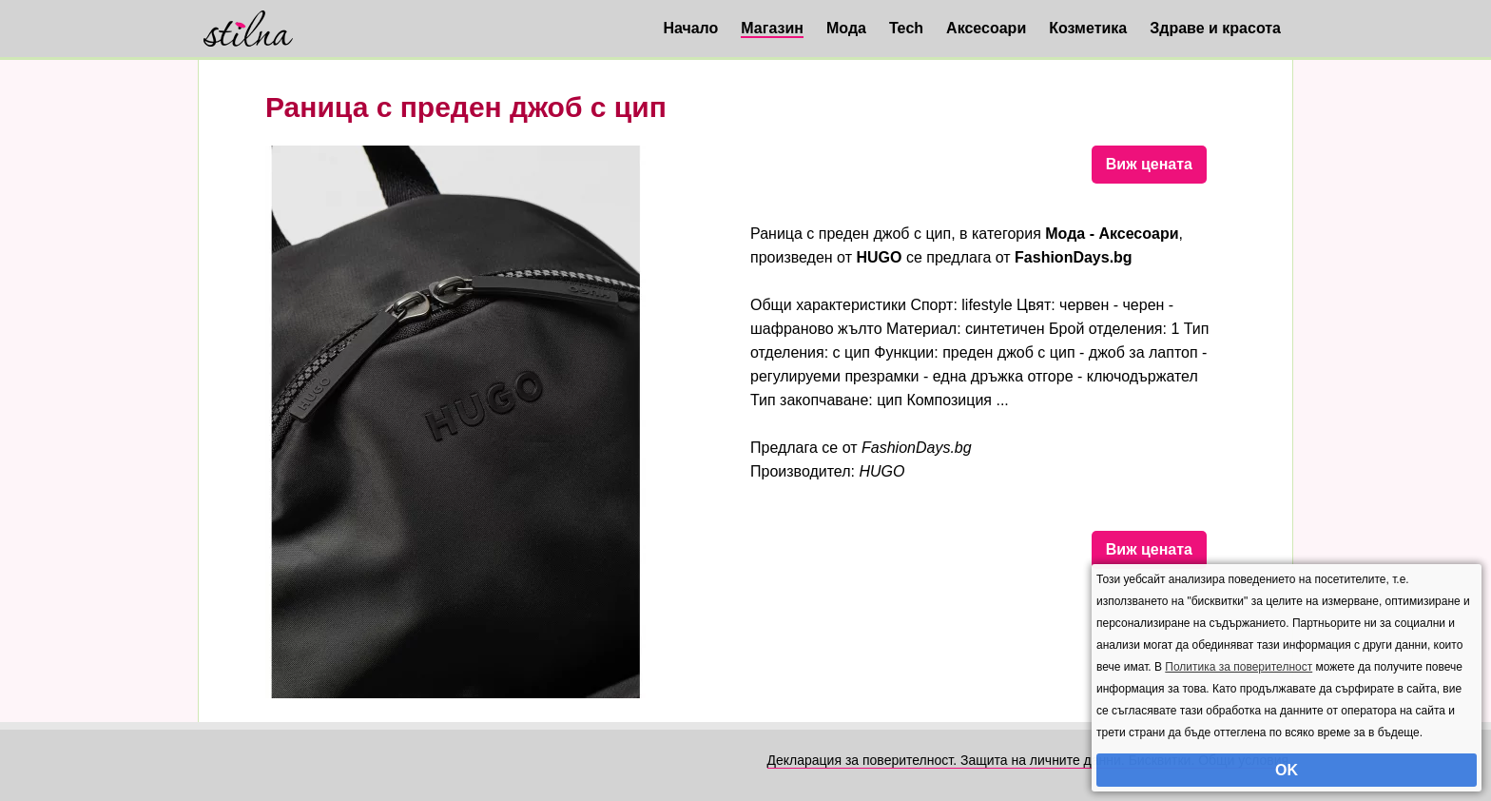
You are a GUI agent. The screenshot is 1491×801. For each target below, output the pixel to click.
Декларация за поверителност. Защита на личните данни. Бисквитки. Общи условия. (1029, 760)
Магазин (772, 28)
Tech (906, 28)
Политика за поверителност (1238, 667)
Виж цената (1149, 164)
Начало (690, 28)
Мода (846, 28)
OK (1286, 770)
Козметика (1088, 28)
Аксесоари (986, 28)
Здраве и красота (1215, 28)
